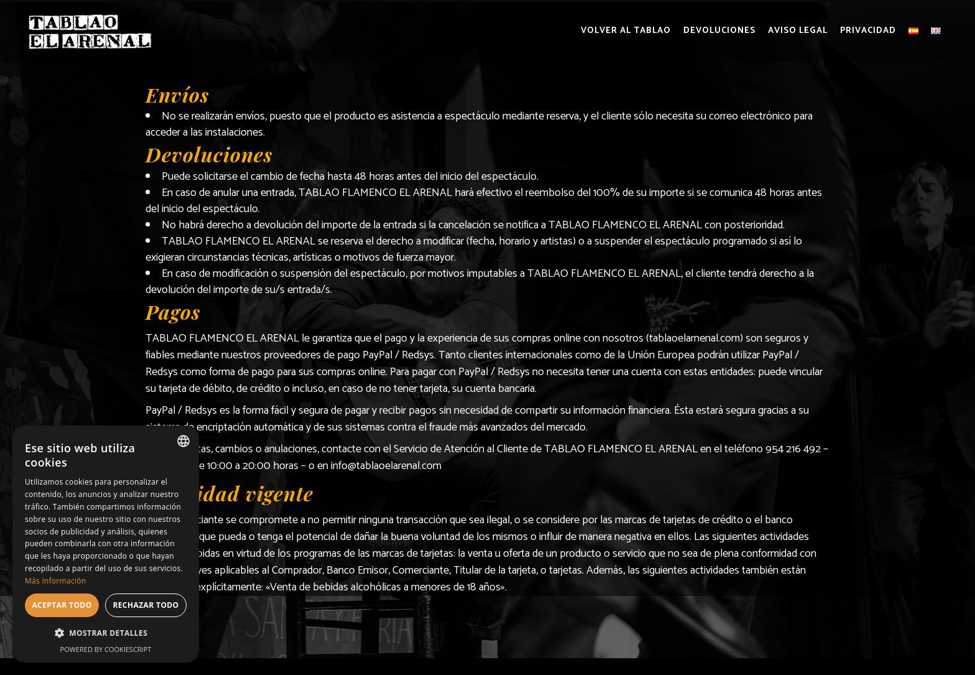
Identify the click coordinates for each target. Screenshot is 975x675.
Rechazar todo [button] (145, 605)
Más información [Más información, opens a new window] (55, 580)
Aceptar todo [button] (61, 605)
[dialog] (105, 544)
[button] (106, 633)
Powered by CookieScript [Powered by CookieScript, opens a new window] (106, 649)
